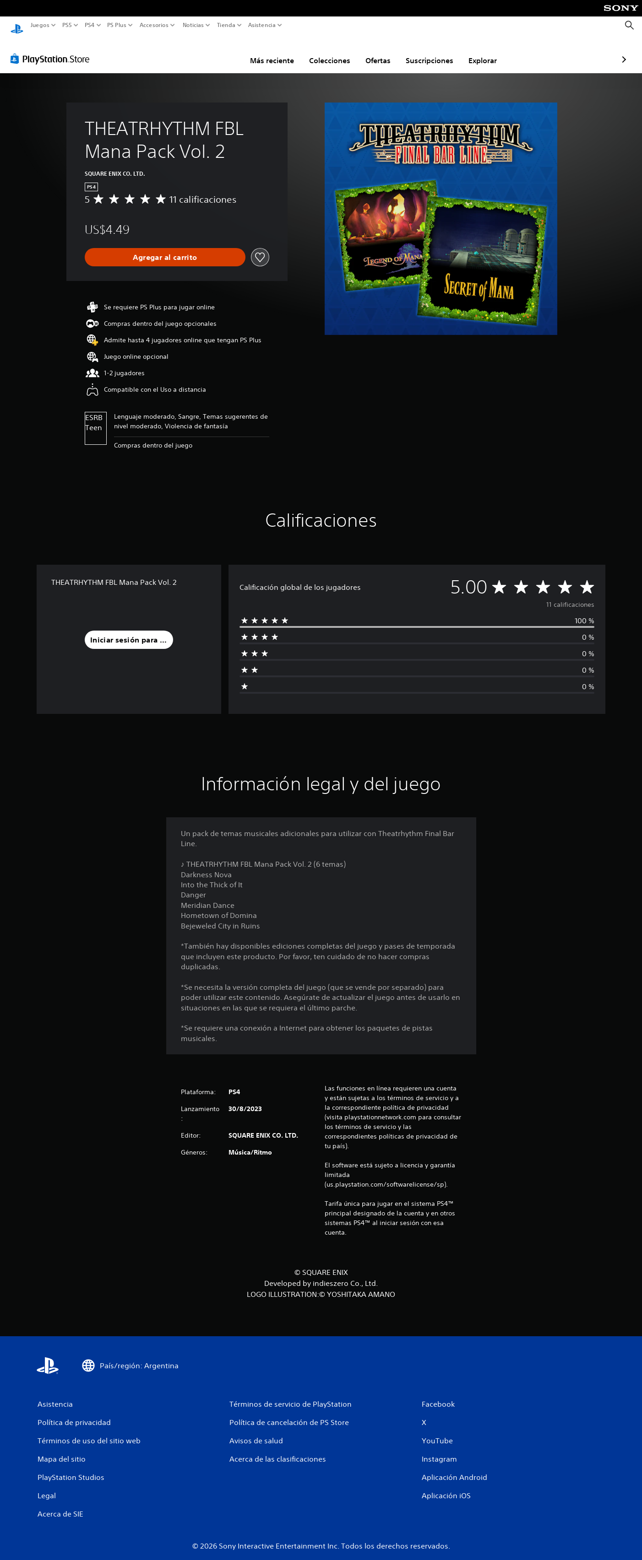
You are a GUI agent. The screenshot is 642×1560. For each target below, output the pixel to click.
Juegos (40, 25)
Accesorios (153, 25)
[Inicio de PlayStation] (17, 25)
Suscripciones (376, 51)
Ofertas (324, 51)
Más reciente (218, 51)
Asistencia (262, 25)
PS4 (89, 25)
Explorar (429, 51)
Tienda (226, 25)
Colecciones (276, 51)
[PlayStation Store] (52, 50)
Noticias (192, 25)
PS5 (67, 25)
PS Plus (116, 25)
